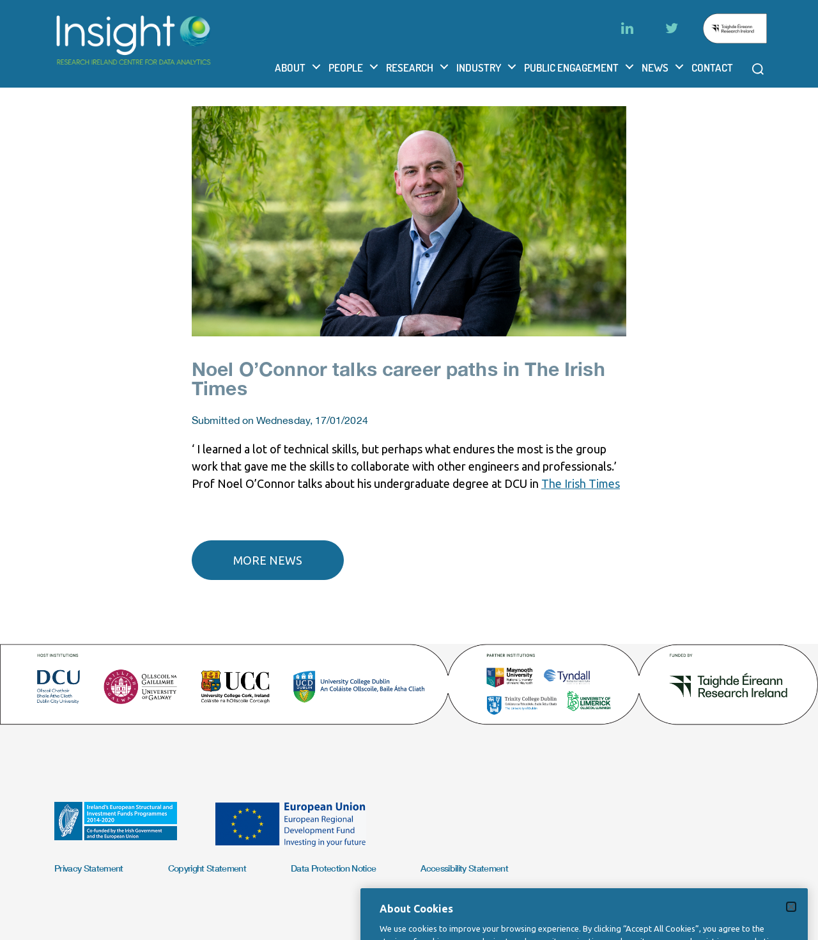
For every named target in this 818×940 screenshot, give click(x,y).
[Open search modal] (758, 69)
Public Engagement (571, 67)
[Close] (791, 919)
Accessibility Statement (464, 868)
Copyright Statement (207, 868)
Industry (478, 67)
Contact (712, 67)
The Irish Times (580, 483)
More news (267, 560)
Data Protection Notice (333, 868)
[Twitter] (672, 28)
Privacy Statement (88, 868)
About (290, 67)
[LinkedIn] (627, 28)
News (655, 67)
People (345, 67)
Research (409, 67)
